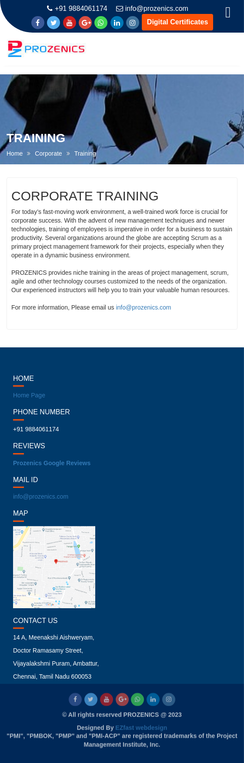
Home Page (29, 399)
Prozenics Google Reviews (51, 467)
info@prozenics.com (152, 8)
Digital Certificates (177, 22)
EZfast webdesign (141, 727)
